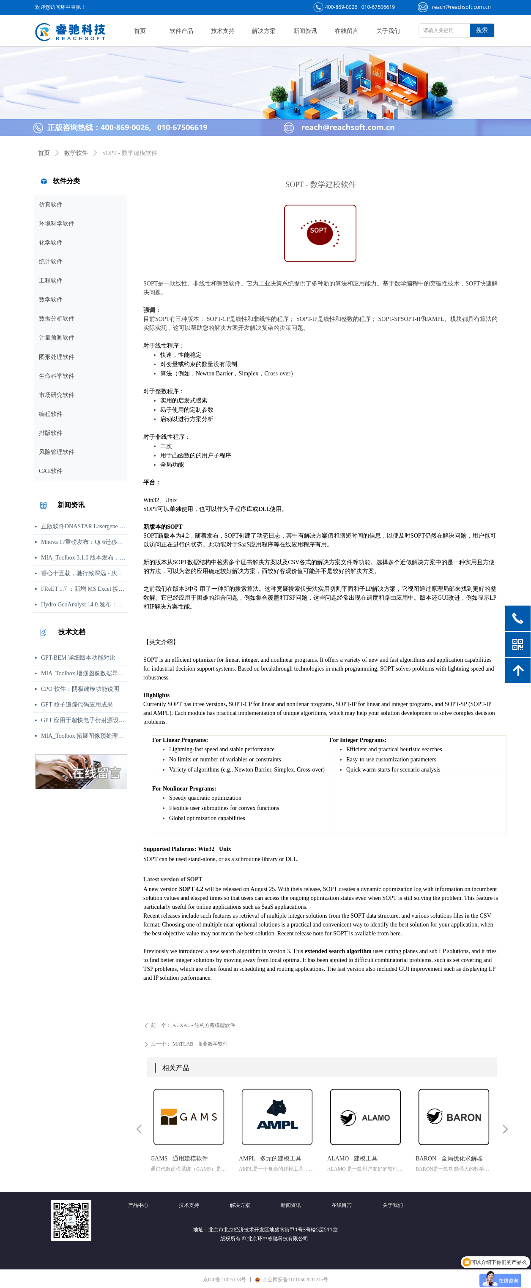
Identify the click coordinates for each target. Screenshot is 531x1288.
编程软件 (51, 414)
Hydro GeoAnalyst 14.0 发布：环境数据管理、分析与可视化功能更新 (84, 604)
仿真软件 (51, 204)
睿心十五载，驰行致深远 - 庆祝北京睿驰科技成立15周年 (84, 573)
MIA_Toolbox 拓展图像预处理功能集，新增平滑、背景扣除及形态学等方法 (84, 736)
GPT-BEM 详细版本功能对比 (78, 658)
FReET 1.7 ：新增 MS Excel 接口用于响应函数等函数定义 (84, 589)
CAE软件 (51, 471)
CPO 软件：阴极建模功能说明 (80, 689)
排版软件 (51, 433)
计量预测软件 (56, 337)
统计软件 (51, 261)
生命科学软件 (56, 376)
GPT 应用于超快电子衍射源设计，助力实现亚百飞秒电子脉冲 (84, 720)
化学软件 (51, 242)
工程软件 (51, 280)
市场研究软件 (56, 395)
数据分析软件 (56, 318)
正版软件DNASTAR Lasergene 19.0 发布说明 (84, 526)
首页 (44, 153)
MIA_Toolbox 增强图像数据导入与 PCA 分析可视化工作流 (84, 673)
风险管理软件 (56, 452)
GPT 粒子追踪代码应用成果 (77, 704)
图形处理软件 (56, 357)
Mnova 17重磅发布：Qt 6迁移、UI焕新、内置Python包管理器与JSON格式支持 (84, 542)
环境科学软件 (56, 223)
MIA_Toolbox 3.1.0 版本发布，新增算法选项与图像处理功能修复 (84, 557)
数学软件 (51, 299)
